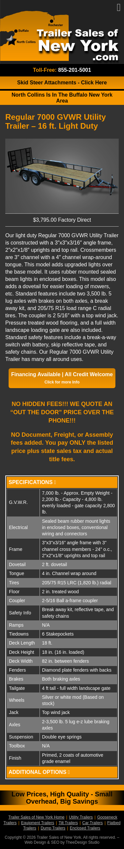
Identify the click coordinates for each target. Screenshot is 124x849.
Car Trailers (92, 823)
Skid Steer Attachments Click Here (62, 82)
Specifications (32, 482)
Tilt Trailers (68, 823)
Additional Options (39, 772)
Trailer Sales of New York (62, 32)
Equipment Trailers (37, 823)
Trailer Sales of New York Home (36, 817)
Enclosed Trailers (85, 828)
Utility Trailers (81, 817)
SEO (55, 842)
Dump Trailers (53, 828)
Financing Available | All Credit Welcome (62, 378)
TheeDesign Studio (83, 842)
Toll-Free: (62, 70)
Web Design (35, 842)
